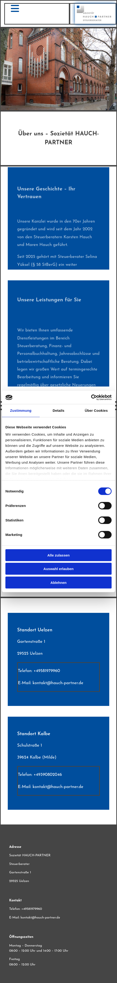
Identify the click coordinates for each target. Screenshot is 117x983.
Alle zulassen (58, 555)
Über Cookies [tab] (96, 410)
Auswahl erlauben (58, 569)
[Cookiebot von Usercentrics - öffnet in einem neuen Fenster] (91, 397)
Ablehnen (58, 582)
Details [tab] (58, 410)
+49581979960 (47, 671)
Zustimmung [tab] (20, 410)
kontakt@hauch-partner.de (57, 683)
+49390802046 (48, 775)
